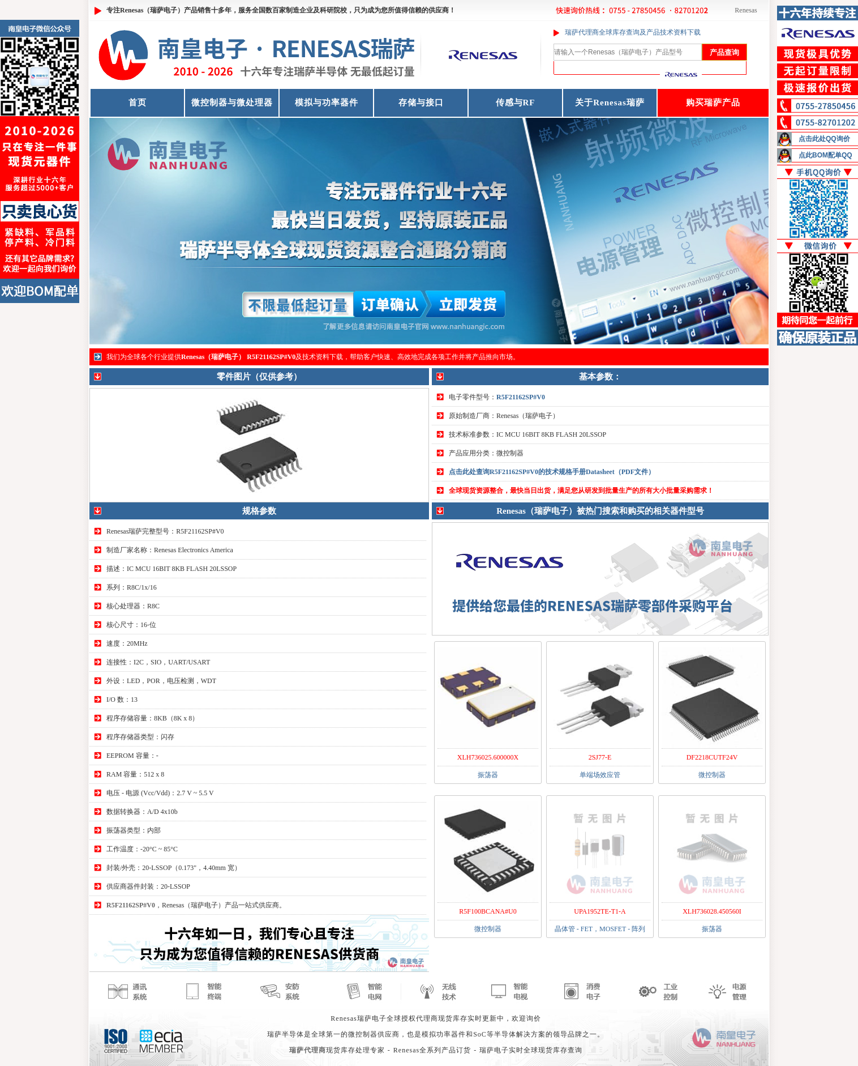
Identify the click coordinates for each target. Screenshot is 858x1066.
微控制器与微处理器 (232, 102)
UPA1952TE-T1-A (600, 911)
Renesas (746, 10)
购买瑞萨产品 (713, 102)
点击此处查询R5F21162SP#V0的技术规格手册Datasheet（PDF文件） (552, 472)
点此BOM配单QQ (825, 155)
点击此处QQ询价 (824, 139)
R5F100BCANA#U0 (487, 911)
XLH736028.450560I (712, 911)
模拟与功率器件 (326, 102)
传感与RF (515, 102)
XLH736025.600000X (487, 757)
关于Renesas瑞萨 (610, 102)
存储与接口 (421, 102)
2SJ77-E (600, 757)
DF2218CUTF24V (712, 757)
